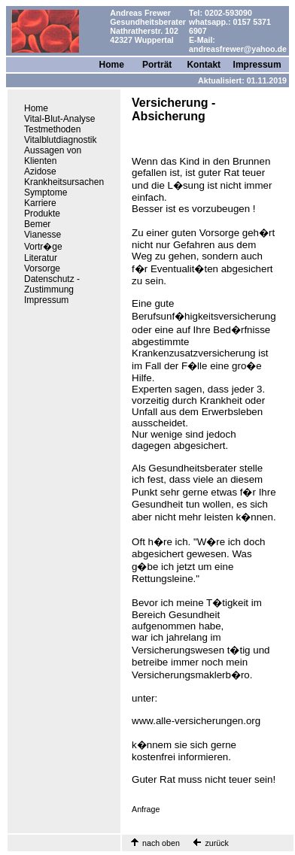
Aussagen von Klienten (52, 155)
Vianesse (42, 234)
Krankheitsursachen (64, 182)
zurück (216, 842)
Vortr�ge (43, 246)
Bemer (37, 224)
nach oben (161, 842)
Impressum (257, 64)
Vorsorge (42, 268)
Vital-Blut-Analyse (60, 119)
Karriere (40, 203)
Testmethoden (52, 129)
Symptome (45, 192)
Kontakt (203, 64)
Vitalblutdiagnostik (60, 140)
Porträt (157, 64)
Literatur (40, 258)
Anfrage (146, 809)
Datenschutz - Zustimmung (52, 284)
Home (111, 64)
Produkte (42, 213)
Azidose (40, 171)
